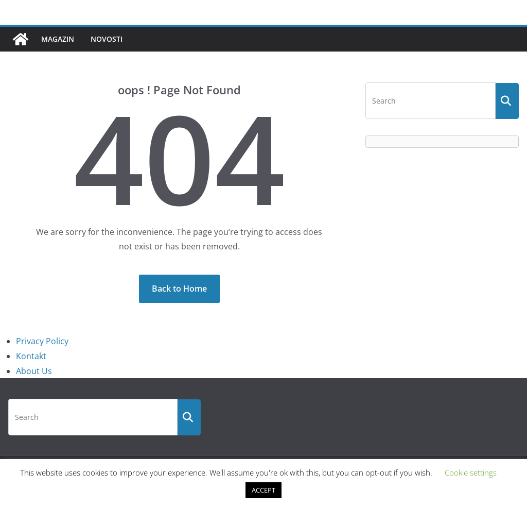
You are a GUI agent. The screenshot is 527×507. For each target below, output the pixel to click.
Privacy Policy (42, 341)
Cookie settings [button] (471, 472)
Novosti (106, 39)
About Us (34, 371)
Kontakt (31, 356)
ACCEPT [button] (263, 490)
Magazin (57, 39)
